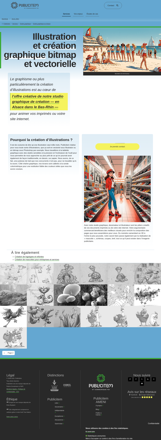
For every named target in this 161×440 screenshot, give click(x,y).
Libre (56, 403)
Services (66, 14)
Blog (97, 409)
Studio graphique (25, 24)
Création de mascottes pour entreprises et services (37, 259)
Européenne (59, 416)
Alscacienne (59, 420)
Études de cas (92, 14)
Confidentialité (153, 437)
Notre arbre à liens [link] (12, 416)
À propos (99, 405)
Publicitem (7, 24)
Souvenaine (59, 407)
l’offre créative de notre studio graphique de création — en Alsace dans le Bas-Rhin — (37, 101)
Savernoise (58, 424)
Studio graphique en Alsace (41, 24)
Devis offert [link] (15, 19)
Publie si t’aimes (99, 414)
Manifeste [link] (5, 19)
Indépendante (59, 410)
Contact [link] (111, 5)
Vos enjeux (78, 14)
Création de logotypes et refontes (29, 257)
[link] (25, 5)
